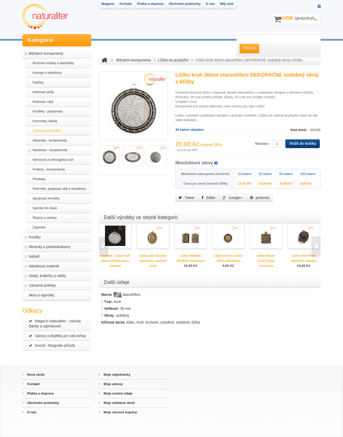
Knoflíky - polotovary (48, 111)
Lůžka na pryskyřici (47, 131)
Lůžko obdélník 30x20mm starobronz (191, 258)
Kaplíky (38, 82)
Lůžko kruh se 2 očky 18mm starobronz (228, 258)
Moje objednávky (116, 374)
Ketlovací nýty (43, 102)
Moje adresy (113, 384)
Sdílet (208, 198)
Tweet (186, 198)
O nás (31, 412)
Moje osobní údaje (118, 393)
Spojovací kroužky (46, 198)
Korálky (35, 237)
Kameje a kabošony (47, 73)
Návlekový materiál (44, 266)
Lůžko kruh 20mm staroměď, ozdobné (304, 258)
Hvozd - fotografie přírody (52, 345)
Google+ (232, 198)
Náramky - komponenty (50, 140)
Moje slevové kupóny (120, 412)
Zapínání (39, 227)
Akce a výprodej (41, 295)
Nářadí (34, 256)
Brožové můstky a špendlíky (53, 63)
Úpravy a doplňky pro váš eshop (57, 336)
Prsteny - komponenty (49, 169)
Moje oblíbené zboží (119, 403)
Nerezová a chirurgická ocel (53, 160)
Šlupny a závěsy (45, 218)
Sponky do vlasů (45, 208)
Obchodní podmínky (42, 403)
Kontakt (32, 384)
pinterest (260, 198)
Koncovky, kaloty (45, 121)
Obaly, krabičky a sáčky (47, 276)
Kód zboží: (299, 130)
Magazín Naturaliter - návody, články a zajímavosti (55, 323)
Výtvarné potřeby (42, 285)
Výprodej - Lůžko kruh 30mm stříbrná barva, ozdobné (115, 260)
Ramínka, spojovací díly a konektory (59, 189)
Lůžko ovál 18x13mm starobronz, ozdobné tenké (153, 260)
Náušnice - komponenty (50, 150)
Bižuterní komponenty (46, 53)
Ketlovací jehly (43, 92)
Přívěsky (39, 179)
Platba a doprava (40, 393)
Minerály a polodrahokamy (50, 247)
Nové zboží (35, 374)
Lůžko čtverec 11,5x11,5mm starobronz (266, 260)
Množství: (262, 143)
